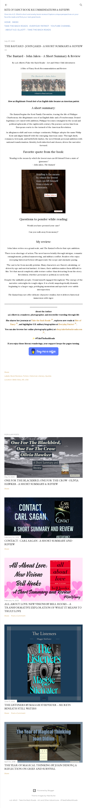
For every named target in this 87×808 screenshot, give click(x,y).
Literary (41, 376)
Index (15, 22)
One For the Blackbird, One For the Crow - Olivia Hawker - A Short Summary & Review (41, 482)
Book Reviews (16, 376)
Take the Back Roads (16, 26)
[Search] (81, 4)
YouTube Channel (61, 26)
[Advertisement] (43, 407)
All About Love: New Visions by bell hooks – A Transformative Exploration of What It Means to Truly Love (43, 607)
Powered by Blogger (43, 790)
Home (7, 22)
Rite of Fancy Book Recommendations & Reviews (36, 9)
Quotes (48, 376)
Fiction (26, 376)
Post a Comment (18, 616)
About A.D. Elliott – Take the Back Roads (28, 30)
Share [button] (6, 372)
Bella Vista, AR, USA (20, 380)
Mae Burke (51, 796)
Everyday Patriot (39, 26)
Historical (33, 376)
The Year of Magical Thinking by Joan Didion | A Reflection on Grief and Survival (40, 766)
